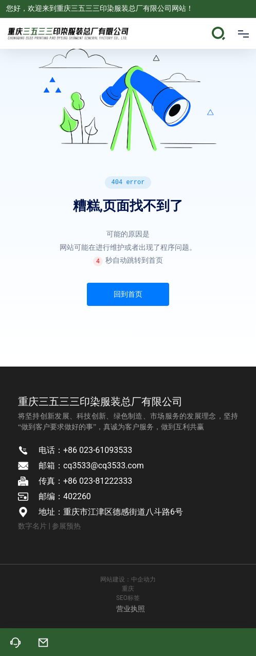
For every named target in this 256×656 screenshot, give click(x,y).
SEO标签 (128, 598)
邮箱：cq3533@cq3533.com (91, 465)
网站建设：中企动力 (128, 579)
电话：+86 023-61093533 (85, 450)
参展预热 (66, 526)
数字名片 (32, 526)
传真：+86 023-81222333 (85, 481)
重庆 (128, 588)
